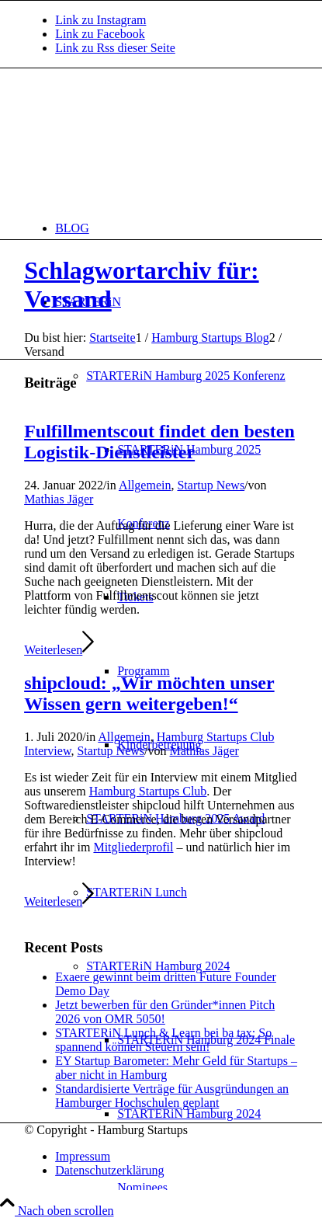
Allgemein (145, 485)
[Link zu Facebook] (100, 33)
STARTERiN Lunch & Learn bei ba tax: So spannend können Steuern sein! (163, 1039)
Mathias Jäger (58, 499)
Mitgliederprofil (133, 847)
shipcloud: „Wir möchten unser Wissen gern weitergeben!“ (149, 693)
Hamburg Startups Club (148, 791)
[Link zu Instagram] (100, 19)
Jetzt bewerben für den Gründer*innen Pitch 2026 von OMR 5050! (165, 1011)
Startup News (210, 485)
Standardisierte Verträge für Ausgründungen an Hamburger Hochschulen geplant (172, 1095)
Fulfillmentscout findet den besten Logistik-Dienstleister (159, 441)
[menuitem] (176, 228)
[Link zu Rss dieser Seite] (115, 47)
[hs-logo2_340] (140, 141)
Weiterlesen (59, 649)
